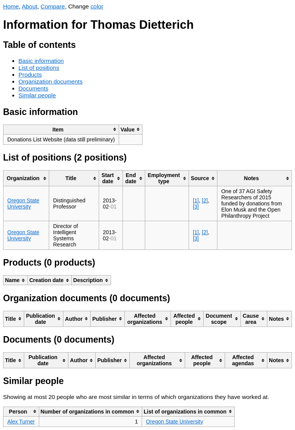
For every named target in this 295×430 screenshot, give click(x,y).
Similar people (37, 95)
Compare (53, 6)
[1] (196, 200)
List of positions (38, 67)
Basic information (41, 60)
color (97, 6)
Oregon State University (23, 203)
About (29, 6)
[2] (205, 200)
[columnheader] (61, 129)
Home (11, 6)
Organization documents (50, 81)
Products (30, 74)
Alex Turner (21, 422)
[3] (196, 207)
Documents (33, 88)
